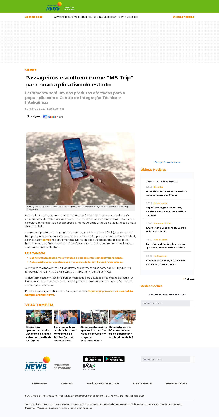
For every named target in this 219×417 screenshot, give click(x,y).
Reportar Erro (176, 383)
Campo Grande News (167, 162)
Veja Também (39, 305)
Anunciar (67, 383)
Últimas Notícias (153, 169)
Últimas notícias (183, 16)
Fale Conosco (142, 383)
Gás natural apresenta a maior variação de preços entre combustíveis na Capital (76, 257)
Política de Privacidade (103, 383)
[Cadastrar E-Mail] (165, 303)
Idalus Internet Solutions (79, 408)
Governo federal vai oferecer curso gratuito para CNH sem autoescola (96, 16)
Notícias (188, 279)
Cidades (30, 69)
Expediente (39, 383)
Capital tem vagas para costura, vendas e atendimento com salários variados (166, 211)
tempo (47, 239)
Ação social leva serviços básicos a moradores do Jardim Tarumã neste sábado (76, 261)
